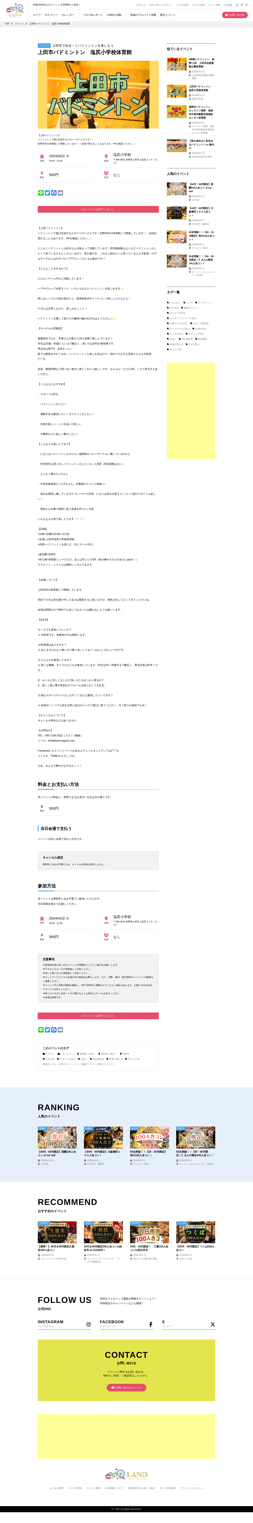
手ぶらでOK (133, 1059)
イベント (19, 23)
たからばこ (174, 281)
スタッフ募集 (215, 4)
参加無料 (201, 318)
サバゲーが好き (176, 292)
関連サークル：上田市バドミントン (61, 1064)
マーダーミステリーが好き (182, 297)
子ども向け (193, 323)
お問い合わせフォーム (126, 1388)
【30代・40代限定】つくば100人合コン (195, 1248)
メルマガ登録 (199, 4)
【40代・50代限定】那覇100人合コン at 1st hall (57, 1154)
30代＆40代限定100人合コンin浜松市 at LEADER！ (103, 1248)
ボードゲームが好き (178, 307)
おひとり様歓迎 (199, 302)
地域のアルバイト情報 (142, 14)
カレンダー (66, 14)
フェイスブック (126, 1323)
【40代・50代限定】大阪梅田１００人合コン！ (102, 1154)
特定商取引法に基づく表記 (141, 1488)
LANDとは (142, 4)
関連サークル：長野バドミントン (98, 1064)
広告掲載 (229, 4)
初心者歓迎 (98, 1059)
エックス (188, 1323)
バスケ (188, 281)
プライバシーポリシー (192, 1488)
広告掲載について (114, 1488)
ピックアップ (204, 281)
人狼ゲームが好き (177, 302)
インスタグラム (64, 1323)
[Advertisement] (191, 389)
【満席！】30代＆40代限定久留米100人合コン (56, 1248)
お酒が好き (199, 307)
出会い (83, 1059)
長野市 (125, 1054)
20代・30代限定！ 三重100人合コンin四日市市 (149, 1248)
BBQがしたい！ (190, 286)
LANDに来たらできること (162, 4)
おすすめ (49, 1059)
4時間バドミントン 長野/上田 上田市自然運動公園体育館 (198, 63)
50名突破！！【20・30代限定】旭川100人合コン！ (148, 1154)
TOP (7, 23)
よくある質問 (183, 4)
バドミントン (66, 1054)
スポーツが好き (66, 1059)
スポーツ (49, 1054)
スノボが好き (175, 312)
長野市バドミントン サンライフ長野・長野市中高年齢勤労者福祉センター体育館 (198, 107)
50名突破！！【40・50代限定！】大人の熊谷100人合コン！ (197, 239)
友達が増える (115, 1059)
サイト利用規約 (168, 1488)
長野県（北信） (86, 1054)
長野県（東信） (108, 1054)
